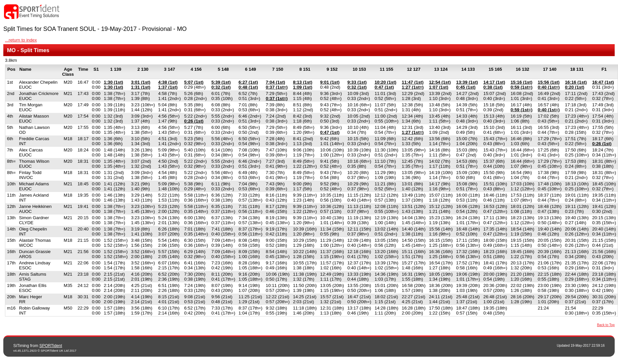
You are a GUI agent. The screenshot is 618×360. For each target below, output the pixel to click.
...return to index (21, 40)
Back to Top (606, 325)
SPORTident (51, 345)
